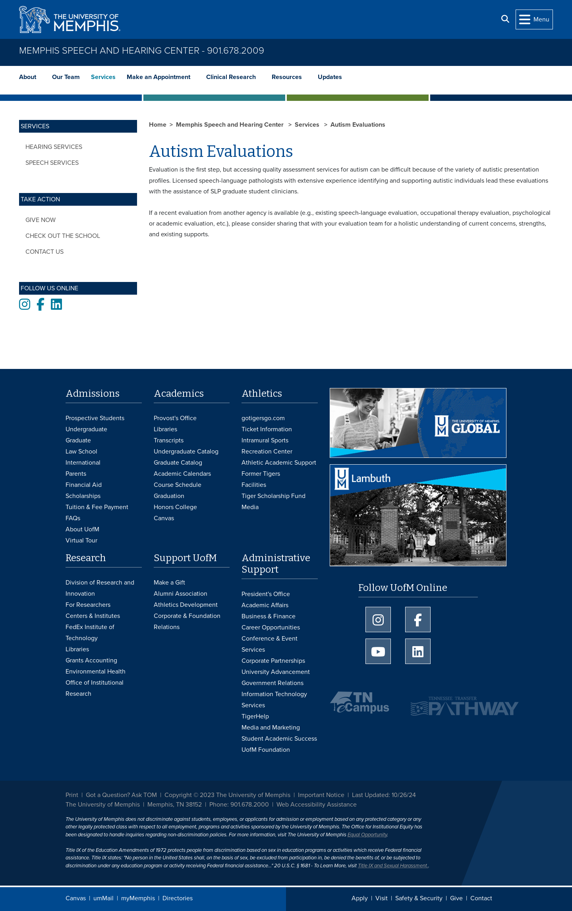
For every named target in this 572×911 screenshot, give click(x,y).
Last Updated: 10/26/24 (384, 795)
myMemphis (138, 898)
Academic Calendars (182, 474)
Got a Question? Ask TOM (121, 795)
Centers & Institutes (93, 616)
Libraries (165, 429)
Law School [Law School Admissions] (81, 452)
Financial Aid (84, 485)
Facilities (254, 485)
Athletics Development (186, 605)
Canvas (76, 898)
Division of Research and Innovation (100, 588)
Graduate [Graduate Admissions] (78, 440)
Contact (481, 898)
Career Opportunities (271, 627)
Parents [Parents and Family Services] (76, 474)
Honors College (175, 507)
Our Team (66, 77)
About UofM (82, 529)
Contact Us (44, 252)
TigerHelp (255, 716)
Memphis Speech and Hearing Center (230, 125)
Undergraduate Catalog (186, 452)
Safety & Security (419, 898)
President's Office (266, 594)
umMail (103, 898)
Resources (287, 77)
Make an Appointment (158, 77)
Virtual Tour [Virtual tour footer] (81, 540)
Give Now (40, 220)
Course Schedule (177, 485)
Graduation (169, 496)
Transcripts (169, 440)
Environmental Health (96, 672)
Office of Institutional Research (95, 688)
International (83, 463)
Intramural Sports (265, 440)
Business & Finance (269, 616)
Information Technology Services (274, 699)
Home (157, 125)
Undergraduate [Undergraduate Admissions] (86, 429)
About (27, 77)
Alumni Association (180, 594)
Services (103, 77)
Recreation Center (267, 452)
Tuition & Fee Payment (97, 507)
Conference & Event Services (270, 644)
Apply (360, 898)
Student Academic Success (279, 739)
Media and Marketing (271, 728)
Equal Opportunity (367, 835)
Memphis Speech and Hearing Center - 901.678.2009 (141, 50)
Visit (381, 898)
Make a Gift (169, 583)
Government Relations (272, 683)
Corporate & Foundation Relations (187, 621)
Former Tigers (261, 474)
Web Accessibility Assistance (316, 805)
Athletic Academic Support (279, 463)
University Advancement (276, 672)
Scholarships (83, 496)
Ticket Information (267, 429)
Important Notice (321, 795)
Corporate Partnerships (273, 661)
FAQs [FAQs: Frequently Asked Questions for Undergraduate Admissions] (73, 518)
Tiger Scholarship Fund (273, 496)
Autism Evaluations (357, 125)
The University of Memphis (103, 805)
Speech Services (52, 163)
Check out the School (62, 236)
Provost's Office (175, 418)
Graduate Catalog (178, 463)
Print (72, 795)
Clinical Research (231, 77)
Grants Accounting (91, 660)
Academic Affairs (265, 605)
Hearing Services (53, 147)
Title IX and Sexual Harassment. (393, 866)
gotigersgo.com (263, 418)
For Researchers (88, 605)
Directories (177, 898)
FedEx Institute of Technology (90, 632)
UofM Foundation (266, 750)
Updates (330, 77)
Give (456, 898)
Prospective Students (95, 418)
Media (250, 507)
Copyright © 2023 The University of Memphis (227, 795)
